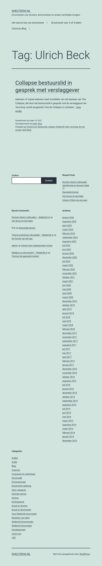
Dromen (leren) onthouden (74, 182)
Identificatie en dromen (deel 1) (75, 186)
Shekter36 (60, 127)
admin (15, 245)
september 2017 (70, 341)
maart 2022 (67, 265)
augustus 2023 (69, 241)
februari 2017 (68, 361)
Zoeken (15, 175)
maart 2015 (67, 421)
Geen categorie (19, 490)
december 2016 (69, 369)
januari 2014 (68, 436)
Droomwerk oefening (21, 486)
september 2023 (70, 237)
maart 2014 (67, 428)
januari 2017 (68, 365)
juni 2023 (66, 249)
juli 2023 (66, 245)
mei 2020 (66, 289)
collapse (51, 127)
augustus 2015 (69, 405)
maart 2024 (67, 229)
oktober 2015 (68, 397)
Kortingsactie (18, 502)
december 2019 (69, 301)
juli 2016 (66, 385)
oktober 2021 (68, 277)
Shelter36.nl (21, 11)
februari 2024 (68, 233)
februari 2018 (68, 329)
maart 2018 (67, 325)
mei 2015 (66, 417)
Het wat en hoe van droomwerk (28, 22)
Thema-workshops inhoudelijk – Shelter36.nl (32, 235)
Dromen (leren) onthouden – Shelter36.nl (31, 217)
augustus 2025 (69, 221)
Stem (67, 127)
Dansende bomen (70, 192)
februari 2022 (68, 269)
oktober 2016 (68, 377)
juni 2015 (66, 412)
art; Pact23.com (30, 127)
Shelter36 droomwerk (22, 526)
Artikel (15, 458)
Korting (15, 498)
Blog (40, 124)
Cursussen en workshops (23, 474)
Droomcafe (17, 478)
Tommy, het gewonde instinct (25, 256)
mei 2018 (66, 321)
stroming (74, 127)
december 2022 (69, 257)
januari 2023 (68, 253)
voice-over (16, 534)
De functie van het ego (22, 238)
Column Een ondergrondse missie (36, 245)
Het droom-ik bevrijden (73, 196)
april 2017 (67, 357)
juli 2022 (66, 261)
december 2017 (69, 333)
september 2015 (70, 401)
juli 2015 (66, 409)
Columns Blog (19, 28)
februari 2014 (68, 432)
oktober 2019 (68, 305)
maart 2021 (67, 281)
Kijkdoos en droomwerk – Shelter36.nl (29, 252)
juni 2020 (66, 285)
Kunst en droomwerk (21, 510)
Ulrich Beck (26, 130)
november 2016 (69, 373)
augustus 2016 (69, 381)
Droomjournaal (19, 482)
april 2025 (67, 225)
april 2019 (67, 309)
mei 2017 (66, 353)
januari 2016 (68, 389)
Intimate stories (19, 494)
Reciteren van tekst (20, 518)
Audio (34, 124)
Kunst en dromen (20, 506)
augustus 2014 (69, 424)
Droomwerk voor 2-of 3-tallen (66, 22)
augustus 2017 (69, 345)
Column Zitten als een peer (74, 200)
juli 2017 (66, 349)
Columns (16, 470)
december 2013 (69, 440)
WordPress (85, 554)
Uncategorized (18, 529)
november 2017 (69, 337)
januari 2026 (68, 217)
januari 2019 (68, 313)
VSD (14, 538)
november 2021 (69, 273)
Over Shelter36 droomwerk (24, 514)
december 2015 (69, 393)
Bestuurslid (42, 127)
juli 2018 (66, 317)
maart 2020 (67, 297)
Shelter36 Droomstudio (22, 522)
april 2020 (67, 293)
